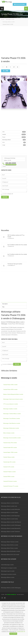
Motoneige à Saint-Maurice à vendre (11, 423)
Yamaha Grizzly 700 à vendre (10, 442)
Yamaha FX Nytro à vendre (9, 471)
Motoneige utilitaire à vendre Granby (9, 518)
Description (5, 303)
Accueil (2, 19)
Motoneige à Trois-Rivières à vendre (11, 418)
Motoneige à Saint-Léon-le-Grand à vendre (13, 399)
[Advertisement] (14, 42)
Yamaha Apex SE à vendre (9, 462)
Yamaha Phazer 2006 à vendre (10, 384)
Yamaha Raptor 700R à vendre (10, 452)
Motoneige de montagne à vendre (9, 568)
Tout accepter (13, 633)
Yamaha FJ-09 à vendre (8, 466)
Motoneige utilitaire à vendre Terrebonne (10, 531)
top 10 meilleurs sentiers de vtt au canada (17, 244)
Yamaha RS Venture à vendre (10, 481)
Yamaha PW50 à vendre (8, 476)
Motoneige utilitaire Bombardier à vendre (10, 551)
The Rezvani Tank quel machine (14, 263)
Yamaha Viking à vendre (8, 457)
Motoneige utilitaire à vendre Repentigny (10, 515)
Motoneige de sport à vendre (7, 571)
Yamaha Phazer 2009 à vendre (10, 389)
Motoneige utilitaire (6, 139)
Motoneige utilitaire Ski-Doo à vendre (9, 545)
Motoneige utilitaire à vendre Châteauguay (11, 525)
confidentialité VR (21, 631)
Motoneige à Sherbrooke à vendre (11, 428)
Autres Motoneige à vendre (7, 564)
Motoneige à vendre (10, 19)
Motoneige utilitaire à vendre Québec (9, 512)
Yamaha (4, 134)
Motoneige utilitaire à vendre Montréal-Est (10, 528)
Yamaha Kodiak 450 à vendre (10, 447)
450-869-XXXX (10, 163)
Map (3, 306)
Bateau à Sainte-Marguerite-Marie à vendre (13, 394)
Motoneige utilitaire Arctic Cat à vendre (10, 554)
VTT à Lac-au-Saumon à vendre (10, 404)
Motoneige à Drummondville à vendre (12, 437)
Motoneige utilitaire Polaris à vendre (9, 548)
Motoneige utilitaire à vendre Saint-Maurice (11, 522)
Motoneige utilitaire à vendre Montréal (10, 503)
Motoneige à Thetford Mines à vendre (12, 413)
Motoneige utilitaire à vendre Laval (9, 506)
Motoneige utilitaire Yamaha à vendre (9, 541)
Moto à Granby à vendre (8, 433)
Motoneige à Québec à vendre (10, 408)
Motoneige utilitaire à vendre (9, 21)
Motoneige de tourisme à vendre (8, 574)
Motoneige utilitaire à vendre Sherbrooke (10, 509)
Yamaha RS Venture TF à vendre (10, 486)
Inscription (7, 194)
